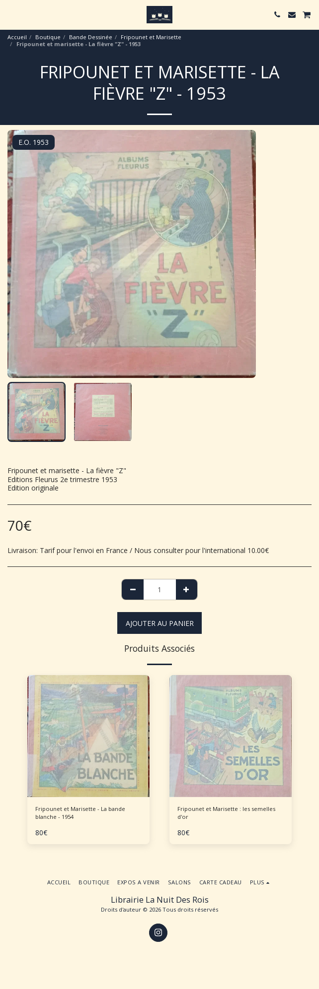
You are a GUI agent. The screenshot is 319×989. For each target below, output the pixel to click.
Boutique (48, 37)
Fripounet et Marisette (151, 37)
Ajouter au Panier (160, 623)
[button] (10, 14)
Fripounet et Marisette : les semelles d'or (226, 813)
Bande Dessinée (90, 37)
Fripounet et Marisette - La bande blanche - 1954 (80, 813)
